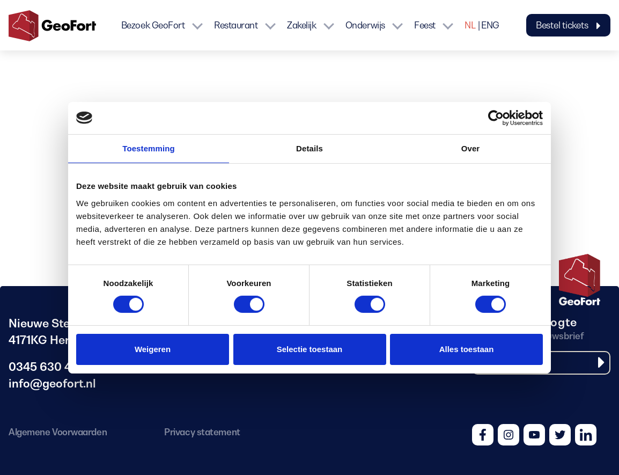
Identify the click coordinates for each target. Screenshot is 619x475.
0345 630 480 (47, 367)
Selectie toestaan (310, 349)
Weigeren (153, 349)
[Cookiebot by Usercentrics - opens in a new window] (496, 117)
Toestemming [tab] (148, 147)
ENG (490, 25)
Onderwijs (365, 25)
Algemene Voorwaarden (58, 432)
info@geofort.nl (52, 383)
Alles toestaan (466, 349)
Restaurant (236, 25)
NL (470, 25)
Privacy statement (202, 432)
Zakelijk (301, 25)
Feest (425, 25)
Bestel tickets (568, 25)
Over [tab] (470, 147)
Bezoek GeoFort (153, 25)
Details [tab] (309, 147)
